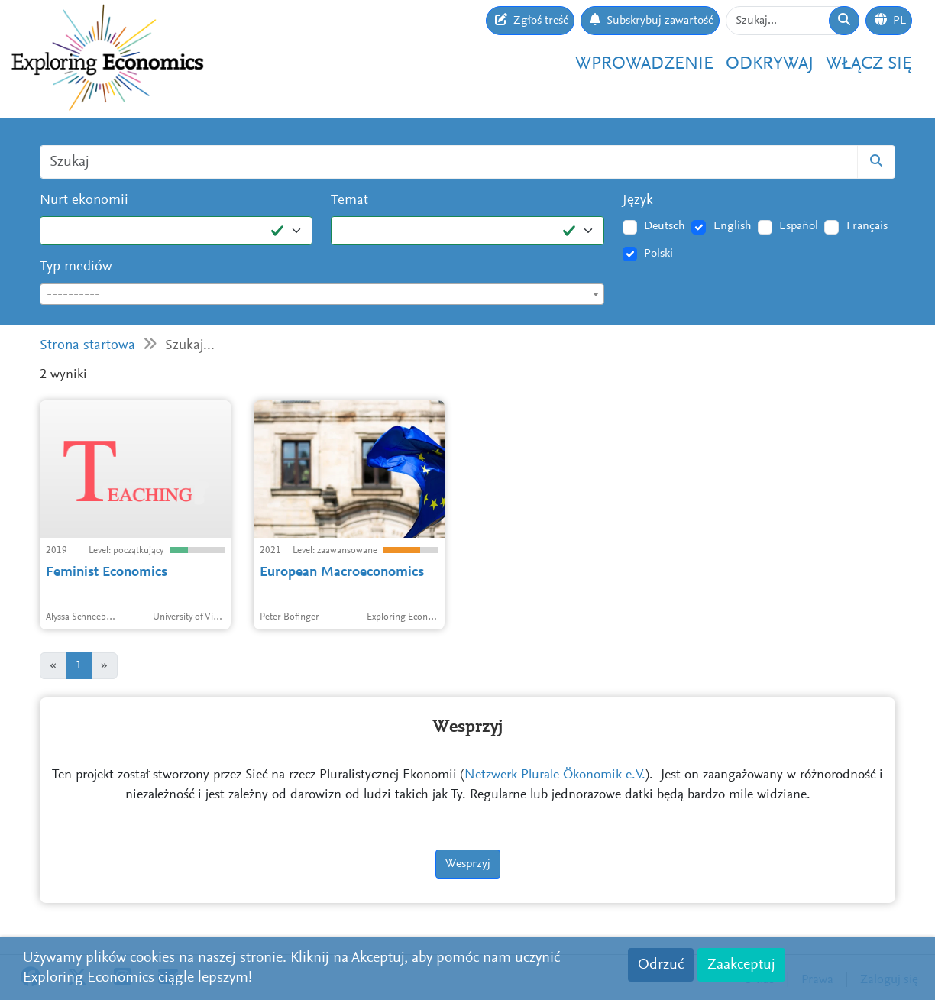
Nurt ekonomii (84, 200)
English (732, 226)
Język (638, 200)
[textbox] (321, 295)
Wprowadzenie (644, 64)
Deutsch (664, 226)
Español (798, 226)
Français (867, 226)
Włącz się (869, 64)
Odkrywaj (770, 64)
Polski (658, 254)
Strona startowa (87, 345)
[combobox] (322, 294)
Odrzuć (661, 964)
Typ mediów (76, 267)
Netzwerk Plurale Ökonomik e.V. (554, 775)
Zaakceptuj (741, 964)
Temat (349, 200)
